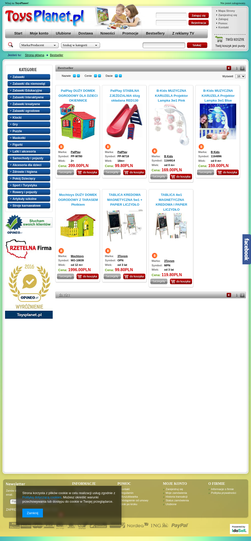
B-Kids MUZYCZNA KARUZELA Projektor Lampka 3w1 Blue (218, 95)
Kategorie (29, 69)
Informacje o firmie (222, 489)
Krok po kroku (128, 504)
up (78, 76)
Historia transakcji (176, 496)
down (74, 76)
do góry (64, 294)
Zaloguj (223, 19)
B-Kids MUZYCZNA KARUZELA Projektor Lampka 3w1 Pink (171, 95)
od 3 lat (122, 264)
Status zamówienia (177, 500)
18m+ (120, 160)
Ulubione (171, 504)
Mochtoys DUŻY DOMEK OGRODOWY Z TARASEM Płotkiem (78, 199)
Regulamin (127, 492)
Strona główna (34, 55)
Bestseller (56, 55)
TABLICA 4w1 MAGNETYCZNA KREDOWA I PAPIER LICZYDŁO (171, 202)
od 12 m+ (77, 264)
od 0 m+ (169, 165)
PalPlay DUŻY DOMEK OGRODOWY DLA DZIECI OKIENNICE (78, 95)
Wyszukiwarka (129, 496)
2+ (72, 160)
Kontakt (223, 27)
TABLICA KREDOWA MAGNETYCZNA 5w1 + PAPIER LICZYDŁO (124, 199)
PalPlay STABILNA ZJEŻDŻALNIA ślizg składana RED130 (125, 95)
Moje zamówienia (176, 492)
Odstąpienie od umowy (134, 500)
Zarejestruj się (227, 15)
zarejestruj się (199, 23)
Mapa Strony (226, 10)
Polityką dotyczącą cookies (41, 497)
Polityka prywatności (223, 492)
